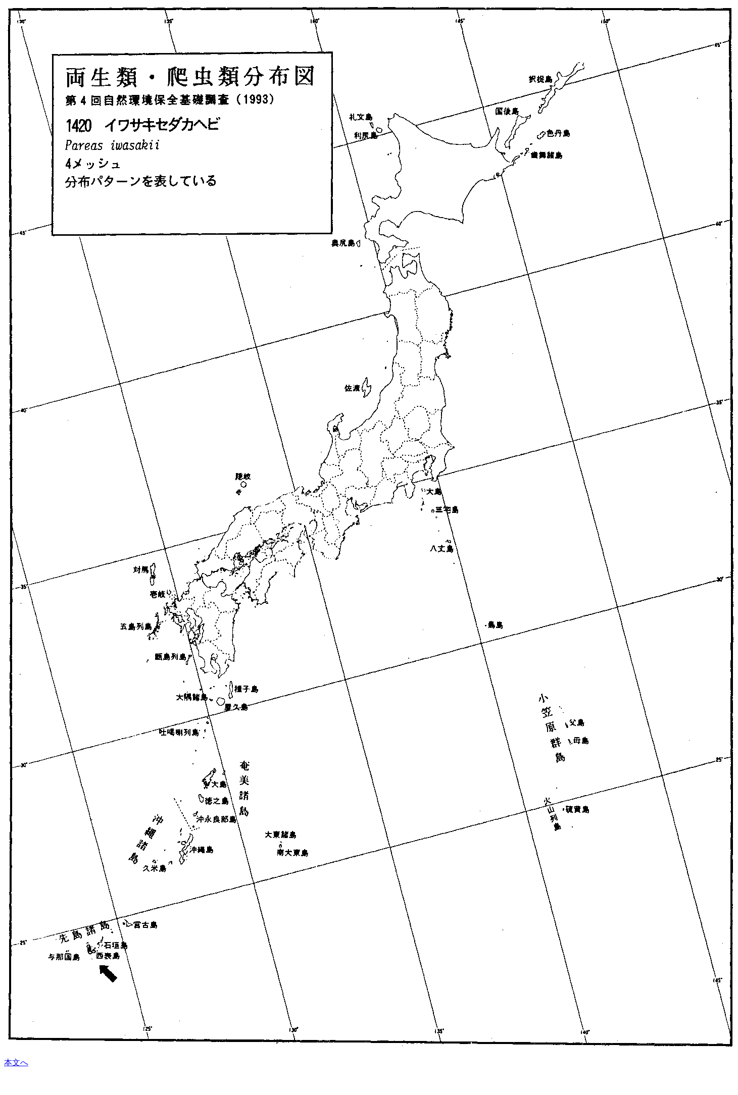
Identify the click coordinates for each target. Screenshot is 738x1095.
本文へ (16, 1062)
